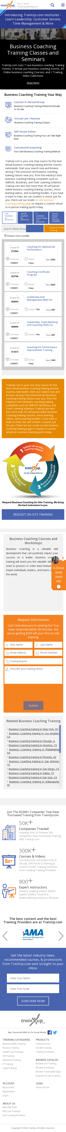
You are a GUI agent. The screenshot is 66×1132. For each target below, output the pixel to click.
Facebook (49, 1032)
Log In (6, 1095)
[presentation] (33, 692)
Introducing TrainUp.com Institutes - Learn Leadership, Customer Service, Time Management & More (33, 19)
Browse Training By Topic (48, 1071)
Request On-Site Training (48, 1075)
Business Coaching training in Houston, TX (33, 745)
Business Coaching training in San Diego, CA (34, 769)
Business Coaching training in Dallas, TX (31, 773)
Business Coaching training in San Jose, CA (33, 777)
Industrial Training (12, 1059)
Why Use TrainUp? (12, 1111)
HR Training (8, 1055)
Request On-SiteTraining (56, 229)
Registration (9, 1091)
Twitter (55, 1032)
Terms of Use (42, 1087)
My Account (8, 1087)
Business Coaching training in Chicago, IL (32, 741)
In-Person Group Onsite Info (58, 577)
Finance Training (11, 1047)
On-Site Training (44, 1047)
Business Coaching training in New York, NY (33, 729)
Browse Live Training (46, 1063)
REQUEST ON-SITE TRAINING (33, 514)
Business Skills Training (14, 1043)
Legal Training (10, 1068)
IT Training (8, 1064)
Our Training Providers (14, 1115)
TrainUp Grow (43, 1043)
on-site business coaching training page (29, 201)
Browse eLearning (45, 1067)
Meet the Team (10, 1107)
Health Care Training (13, 1051)
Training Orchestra (45, 1051)
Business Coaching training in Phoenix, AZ (32, 757)
